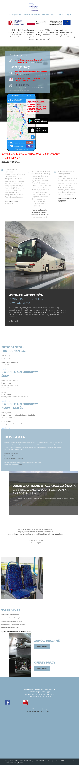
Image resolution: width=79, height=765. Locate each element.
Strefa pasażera (15, 14)
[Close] (73, 760)
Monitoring (49, 711)
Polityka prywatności (33, 711)
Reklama (45, 14)
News (53, 14)
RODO (43, 711)
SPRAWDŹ (24, 397)
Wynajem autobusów (31, 14)
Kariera (60, 14)
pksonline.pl (26, 74)
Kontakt (69, 14)
